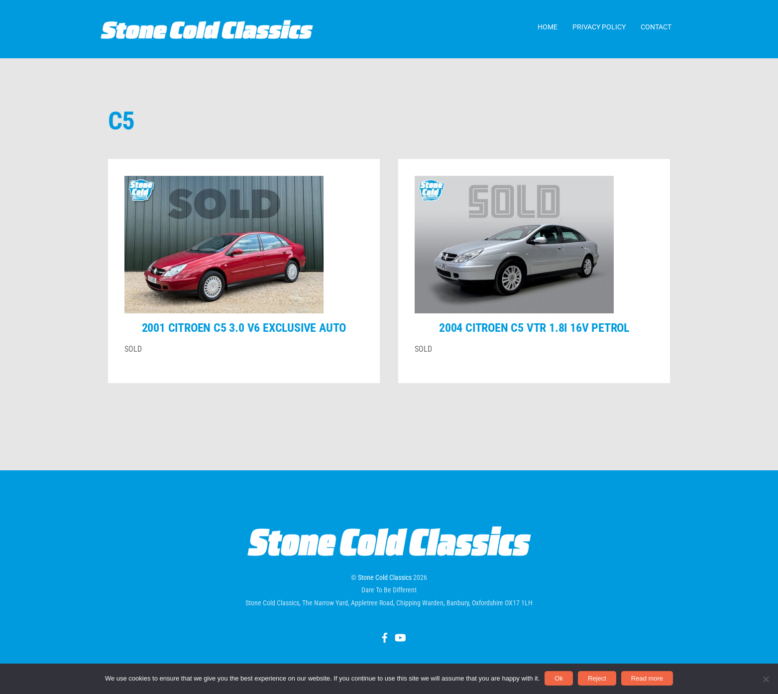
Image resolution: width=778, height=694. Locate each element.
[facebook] (385, 645)
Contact (656, 29)
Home (547, 29)
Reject (597, 678)
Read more (647, 678)
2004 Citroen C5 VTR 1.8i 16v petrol (534, 337)
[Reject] (766, 679)
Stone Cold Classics (385, 586)
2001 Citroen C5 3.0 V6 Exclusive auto (244, 337)
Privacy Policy (599, 29)
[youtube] (400, 645)
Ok (559, 678)
